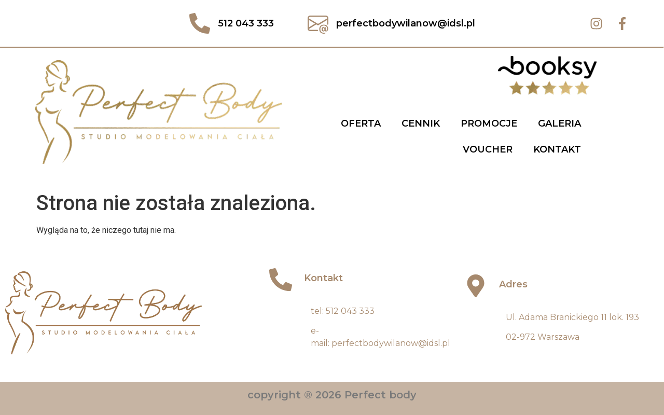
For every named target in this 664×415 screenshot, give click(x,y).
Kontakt (557, 149)
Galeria (559, 123)
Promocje (489, 123)
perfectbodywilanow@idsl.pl (390, 343)
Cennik (421, 123)
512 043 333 (350, 311)
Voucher (488, 149)
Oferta (361, 123)
